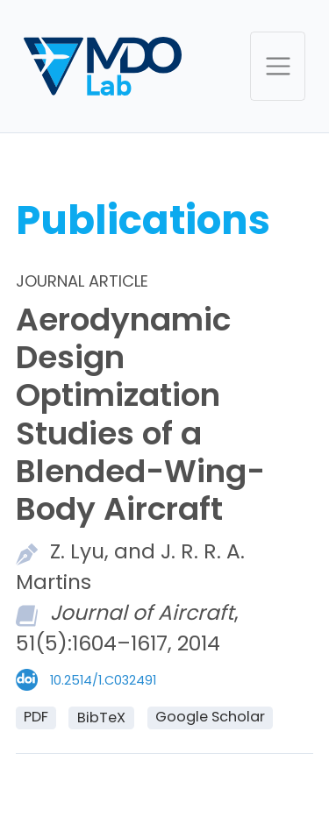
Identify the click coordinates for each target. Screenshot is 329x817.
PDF (36, 717)
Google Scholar (210, 717)
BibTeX (101, 717)
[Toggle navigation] (277, 66)
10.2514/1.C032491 (103, 680)
